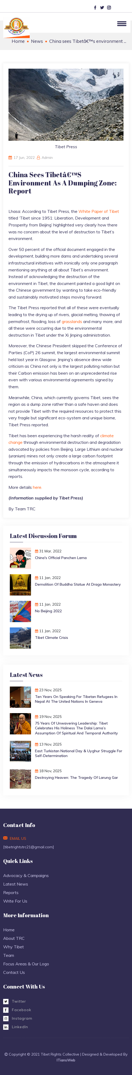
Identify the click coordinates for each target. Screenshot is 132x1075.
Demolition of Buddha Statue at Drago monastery (78, 584)
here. (37, 487)
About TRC (14, 938)
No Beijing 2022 (48, 611)
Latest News (15, 884)
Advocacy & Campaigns (26, 875)
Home (18, 41)
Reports (11, 892)
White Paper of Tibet (98, 211)
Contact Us (14, 972)
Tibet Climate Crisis (51, 637)
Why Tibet (13, 946)
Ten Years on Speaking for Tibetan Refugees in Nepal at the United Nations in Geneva (76, 699)
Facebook (17, 1009)
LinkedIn (15, 1026)
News (37, 41)
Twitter (14, 1001)
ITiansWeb (66, 1060)
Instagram (17, 1018)
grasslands (72, 321)
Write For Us (15, 901)
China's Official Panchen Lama (61, 557)
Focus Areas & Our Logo (26, 963)
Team (8, 955)
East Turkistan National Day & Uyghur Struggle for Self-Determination (78, 753)
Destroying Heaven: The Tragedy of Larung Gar (76, 777)
